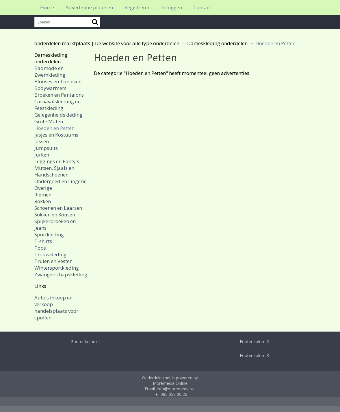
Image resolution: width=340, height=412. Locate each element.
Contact (202, 7)
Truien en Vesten (53, 261)
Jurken (41, 154)
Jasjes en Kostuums (56, 134)
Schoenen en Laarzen (58, 208)
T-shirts (43, 241)
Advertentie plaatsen (89, 7)
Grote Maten (48, 121)
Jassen (41, 141)
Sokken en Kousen (54, 214)
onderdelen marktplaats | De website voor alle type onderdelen (106, 43)
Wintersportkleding (56, 267)
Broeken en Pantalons (59, 94)
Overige (43, 188)
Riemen (42, 194)
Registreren (138, 7)
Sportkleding (49, 234)
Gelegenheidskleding (58, 114)
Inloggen (172, 7)
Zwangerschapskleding (60, 274)
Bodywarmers (50, 88)
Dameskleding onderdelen (217, 43)
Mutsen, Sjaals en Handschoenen (54, 171)
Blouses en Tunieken (57, 81)
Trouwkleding (50, 254)
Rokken (42, 201)
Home (47, 7)
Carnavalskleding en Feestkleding (57, 104)
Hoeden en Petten (54, 128)
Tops (40, 247)
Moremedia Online (170, 383)
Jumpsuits (46, 148)
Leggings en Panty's (56, 161)
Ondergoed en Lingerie (60, 181)
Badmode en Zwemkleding (49, 71)
